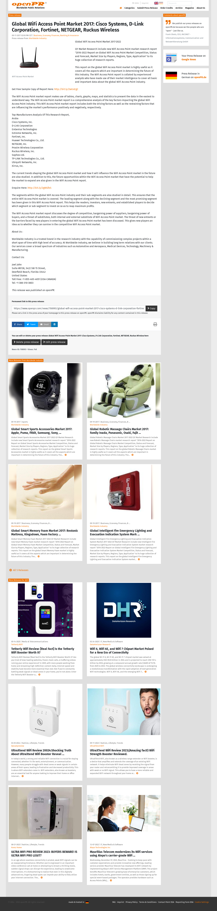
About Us (201, 8)
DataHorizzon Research (100, 644)
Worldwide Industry (37, 38)
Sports (25, 422)
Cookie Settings (202, 902)
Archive (179, 8)
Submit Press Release (147, 8)
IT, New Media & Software (112, 641)
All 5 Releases (18, 570)
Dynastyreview (17, 746)
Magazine (189, 8)
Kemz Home (16, 847)
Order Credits (166, 8)
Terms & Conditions (148, 902)
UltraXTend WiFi (97, 746)
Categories (129, 8)
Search (198, 3)
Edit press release (54, 342)
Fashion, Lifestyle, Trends (33, 743)
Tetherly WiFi (17, 644)
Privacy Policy (132, 902)
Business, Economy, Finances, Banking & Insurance (56, 35)
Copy (151, 308)
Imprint (145, 3)
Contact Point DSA (166, 902)
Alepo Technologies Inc (100, 847)
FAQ (113, 902)
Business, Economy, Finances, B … (115, 422)
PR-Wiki (135, 3)
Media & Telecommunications (35, 641)
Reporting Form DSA (184, 902)
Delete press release (26, 342)
